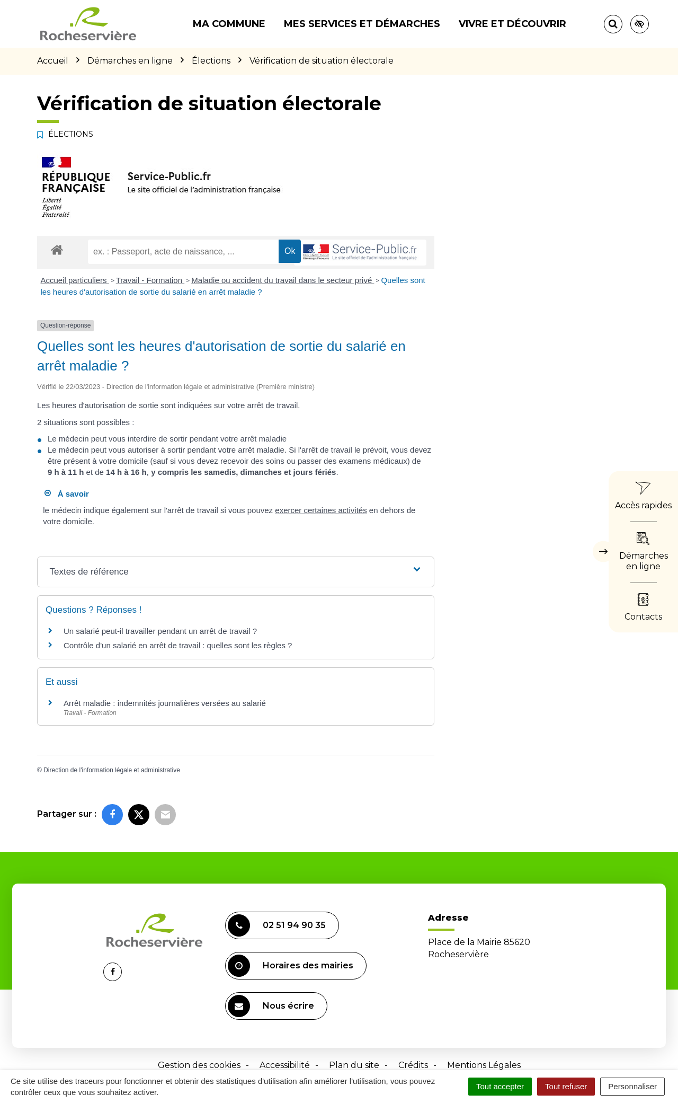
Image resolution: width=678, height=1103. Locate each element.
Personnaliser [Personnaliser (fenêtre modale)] (632, 1086)
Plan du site (354, 1065)
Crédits (413, 1065)
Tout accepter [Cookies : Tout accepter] (500, 1086)
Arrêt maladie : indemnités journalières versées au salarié (165, 703)
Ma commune (229, 24)
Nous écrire (271, 1006)
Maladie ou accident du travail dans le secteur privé (282, 280)
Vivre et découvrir (512, 24)
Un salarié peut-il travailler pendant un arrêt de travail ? (160, 631)
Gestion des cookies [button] (199, 1065)
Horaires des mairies (290, 966)
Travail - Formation (150, 280)
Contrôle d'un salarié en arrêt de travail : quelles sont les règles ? (178, 645)
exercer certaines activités (321, 510)
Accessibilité (285, 1065)
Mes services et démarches (362, 24)
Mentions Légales (484, 1065)
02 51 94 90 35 (277, 925)
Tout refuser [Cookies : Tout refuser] (566, 1086)
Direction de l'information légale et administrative (111, 770)
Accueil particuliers (75, 280)
